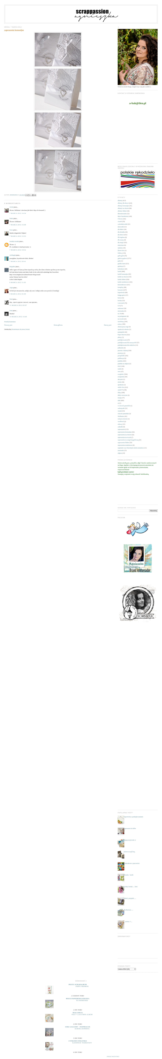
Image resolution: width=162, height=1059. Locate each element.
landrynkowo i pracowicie (132, 863)
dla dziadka (121, 232)
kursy (119, 298)
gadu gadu (121, 256)
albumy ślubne (122, 211)
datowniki (121, 227)
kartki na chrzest (123, 277)
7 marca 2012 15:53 (18, 236)
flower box (121, 250)
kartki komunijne (123, 274)
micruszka (121, 311)
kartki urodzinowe (123, 282)
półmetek (120, 348)
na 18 (119, 313)
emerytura (121, 245)
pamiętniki (121, 332)
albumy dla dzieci (123, 203)
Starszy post (107, 325)
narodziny (121, 321)
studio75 (120, 390)
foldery (120, 253)
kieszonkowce (122, 284)
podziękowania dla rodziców (126, 345)
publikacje (121, 358)
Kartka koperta (82, 1029)
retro (119, 371)
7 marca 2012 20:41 (18, 261)
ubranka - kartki (128, 875)
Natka (11, 218)
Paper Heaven (122, 334)
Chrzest (120, 219)
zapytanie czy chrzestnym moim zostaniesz (131, 448)
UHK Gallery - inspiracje (77, 1027)
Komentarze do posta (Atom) (21, 329)
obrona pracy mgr (123, 327)
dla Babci (120, 229)
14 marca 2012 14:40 (18, 317)
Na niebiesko (82, 1000)
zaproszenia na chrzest (124, 435)
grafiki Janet (121, 263)
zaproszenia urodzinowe (125, 445)
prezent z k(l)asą (123, 350)
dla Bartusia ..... (128, 910)
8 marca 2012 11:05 (18, 282)
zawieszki (121, 450)
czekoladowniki (122, 224)
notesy (120, 324)
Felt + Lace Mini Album (82, 1014)
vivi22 (11, 207)
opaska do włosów (123, 329)
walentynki (121, 408)
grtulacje (120, 266)
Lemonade (121, 303)
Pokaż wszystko (113, 1056)
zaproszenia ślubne (123, 442)
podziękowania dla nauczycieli (127, 342)
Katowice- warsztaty (82, 1043)
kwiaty (120, 300)
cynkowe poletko (78, 1041)
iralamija (78, 1013)
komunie (120, 290)
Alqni (11, 287)
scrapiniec (121, 374)
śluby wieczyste (122, 395)
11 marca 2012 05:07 (18, 305)
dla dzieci (120, 235)
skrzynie (120, 379)
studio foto (121, 387)
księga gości (121, 295)
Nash (11, 299)
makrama (120, 308)
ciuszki (120, 221)
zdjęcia (120, 453)
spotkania (120, 385)
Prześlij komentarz (10, 322)
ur (118, 403)
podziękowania (122, 340)
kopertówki (121, 292)
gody (119, 261)
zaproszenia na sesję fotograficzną (128, 440)
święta (120, 398)
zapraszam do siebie (130, 828)
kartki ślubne (122, 279)
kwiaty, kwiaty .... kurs (130, 886)
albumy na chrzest (123, 208)
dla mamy (121, 240)
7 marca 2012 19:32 (18, 250)
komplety (120, 287)
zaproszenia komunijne (125, 432)
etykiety (120, 248)
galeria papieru (122, 258)
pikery (120, 337)
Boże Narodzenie (123, 216)
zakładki (120, 427)
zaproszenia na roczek (124, 437)
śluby (119, 392)
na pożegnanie (122, 316)
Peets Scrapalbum (78, 984)
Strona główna (58, 325)
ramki (119, 369)
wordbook (121, 421)
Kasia (11, 230)
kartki (119, 271)
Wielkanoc (121, 416)
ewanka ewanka (14, 241)
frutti (11, 310)
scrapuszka (121, 377)
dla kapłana (121, 237)
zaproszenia (121, 429)
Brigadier (12, 266)
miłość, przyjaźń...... (130, 898)
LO (119, 306)
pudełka (120, 361)
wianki (120, 411)
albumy (120, 200)
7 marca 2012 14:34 (18, 213)
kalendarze (121, 269)
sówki (119, 382)
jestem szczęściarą (129, 852)
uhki (119, 400)
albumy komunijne (123, 206)
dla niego (120, 242)
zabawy (120, 424)
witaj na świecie (122, 419)
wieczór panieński (123, 413)
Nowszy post (8, 325)
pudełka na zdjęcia (123, 363)
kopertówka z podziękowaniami (133, 817)
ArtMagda (13, 255)
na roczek (120, 319)
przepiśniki (121, 356)
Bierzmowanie (122, 213)
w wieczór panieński (124, 406)
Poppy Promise (82, 986)
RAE (119, 366)
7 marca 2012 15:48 (18, 225)
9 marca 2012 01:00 (18, 294)
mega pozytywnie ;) (130, 840)
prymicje (120, 353)
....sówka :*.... (128, 921)
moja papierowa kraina (77, 998)
